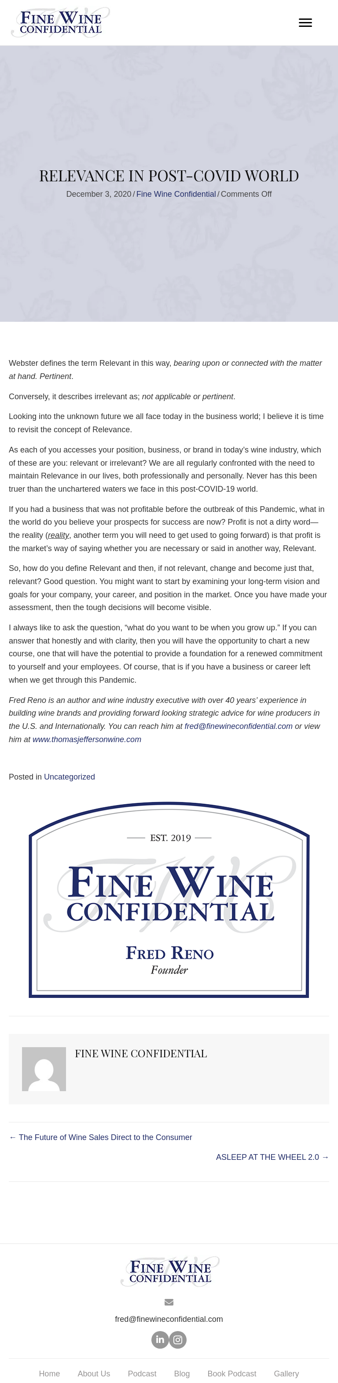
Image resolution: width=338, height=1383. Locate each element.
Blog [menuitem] (182, 1373)
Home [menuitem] (49, 1373)
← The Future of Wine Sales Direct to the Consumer (100, 1137)
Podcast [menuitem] (142, 1373)
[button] (160, 1340)
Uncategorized (69, 776)
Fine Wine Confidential (176, 194)
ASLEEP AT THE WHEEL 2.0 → (272, 1157)
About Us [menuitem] (93, 1373)
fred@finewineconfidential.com (169, 1319)
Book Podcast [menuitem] (232, 1373)
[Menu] (305, 22)
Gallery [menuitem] (286, 1373)
